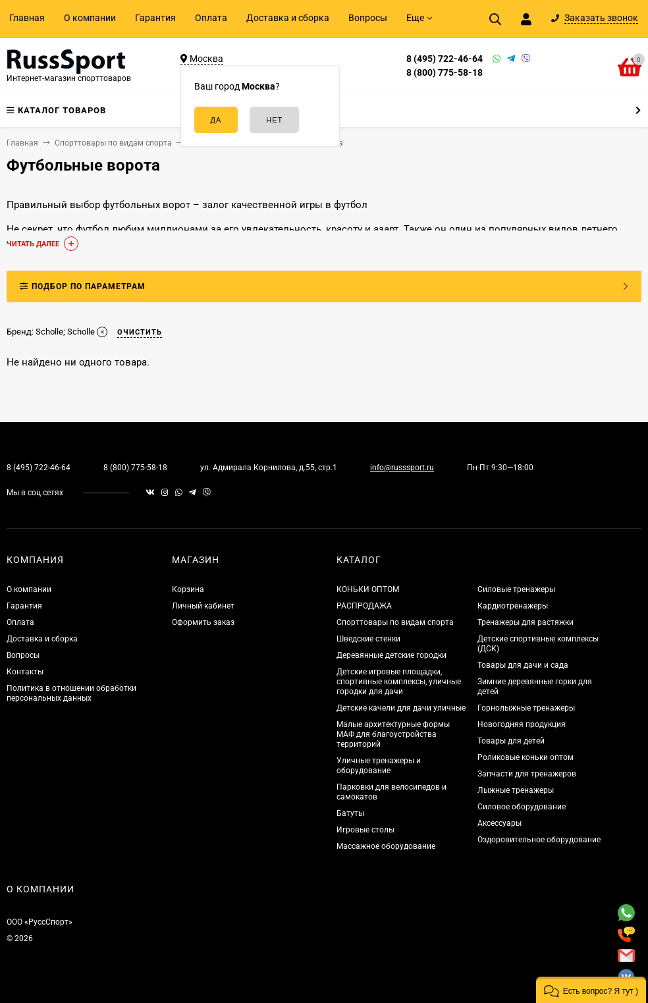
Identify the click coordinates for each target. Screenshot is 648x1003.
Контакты (25, 671)
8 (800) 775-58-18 (444, 72)
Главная (27, 18)
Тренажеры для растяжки (525, 622)
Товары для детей (511, 740)
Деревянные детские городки (391, 655)
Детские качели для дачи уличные (401, 708)
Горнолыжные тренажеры (526, 708)
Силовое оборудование (521, 806)
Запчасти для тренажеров (526, 773)
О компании (90, 18)
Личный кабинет (203, 605)
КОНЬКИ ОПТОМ (368, 589)
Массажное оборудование (386, 846)
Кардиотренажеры (512, 605)
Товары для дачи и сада (522, 665)
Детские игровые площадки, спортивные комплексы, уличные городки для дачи (399, 681)
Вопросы (367, 18)
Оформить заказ (203, 622)
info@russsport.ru (402, 467)
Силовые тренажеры (516, 589)
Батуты (350, 813)
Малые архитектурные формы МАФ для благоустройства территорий (393, 734)
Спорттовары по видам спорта (395, 622)
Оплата (211, 18)
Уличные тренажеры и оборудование (379, 765)
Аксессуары (499, 823)
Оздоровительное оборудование (539, 839)
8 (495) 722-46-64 (444, 58)
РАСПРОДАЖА (364, 605)
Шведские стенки (368, 638)
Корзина (188, 589)
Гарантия (155, 18)
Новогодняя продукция (521, 724)
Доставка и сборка (287, 18)
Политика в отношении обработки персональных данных (71, 693)
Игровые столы (365, 829)
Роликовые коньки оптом (525, 757)
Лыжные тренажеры (515, 790)
